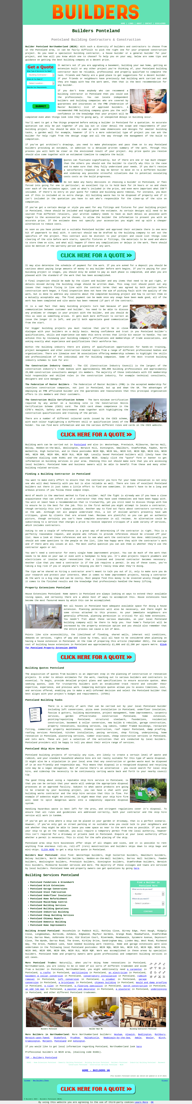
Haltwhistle (91, 1038)
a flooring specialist (89, 986)
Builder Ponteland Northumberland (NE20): (52, 46)
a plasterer (123, 989)
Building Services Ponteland (52, 875)
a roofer (45, 972)
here (136, 868)
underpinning (159, 989)
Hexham (118, 1034)
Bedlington (144, 1034)
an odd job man (34, 989)
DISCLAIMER (160, 23)
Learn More (141, 1102)
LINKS (130, 23)
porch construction (136, 986)
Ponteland (80, 444)
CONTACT (148, 23)
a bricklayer (67, 982)
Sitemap (27, 1080)
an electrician (118, 972)
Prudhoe (75, 1038)
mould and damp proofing (151, 982)
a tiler (49, 986)
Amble (138, 1038)
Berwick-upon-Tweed (37, 1038)
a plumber (108, 979)
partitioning (80, 972)
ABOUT (139, 23)
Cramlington (32, 1041)
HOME (123, 23)
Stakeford (60, 1038)
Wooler (150, 1038)
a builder (38, 969)
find (70, 855)
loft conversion (68, 979)
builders (105, 1034)
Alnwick (130, 1034)
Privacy (165, 1080)
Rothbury (160, 1034)
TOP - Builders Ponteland (41, 1057)
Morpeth (47, 1041)
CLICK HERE (47, 849)
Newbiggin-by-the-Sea (117, 1038)
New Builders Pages (41, 1080)
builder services (69, 865)
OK (152, 1102)
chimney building (105, 982)
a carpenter (134, 969)
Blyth (162, 1038)
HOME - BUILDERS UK (96, 1070)
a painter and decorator (80, 989)
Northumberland (88, 1034)
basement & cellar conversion (44, 976)
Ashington (79, 1041)
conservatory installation (100, 976)
